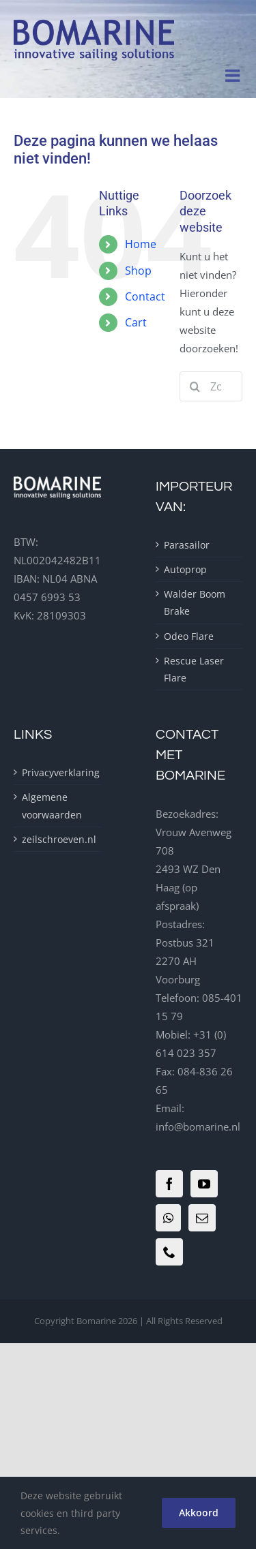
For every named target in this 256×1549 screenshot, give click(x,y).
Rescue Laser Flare (194, 669)
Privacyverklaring (57, 772)
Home (140, 243)
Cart (136, 322)
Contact (145, 296)
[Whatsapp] (168, 1217)
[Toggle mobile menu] (233, 75)
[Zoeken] (195, 386)
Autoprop (185, 569)
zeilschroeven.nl (57, 839)
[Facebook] (169, 1183)
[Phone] (169, 1252)
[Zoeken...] (211, 386)
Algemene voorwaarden (52, 805)
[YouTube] (204, 1183)
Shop (138, 270)
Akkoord (198, 1512)
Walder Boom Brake (194, 602)
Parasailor (187, 544)
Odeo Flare (189, 636)
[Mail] (202, 1217)
